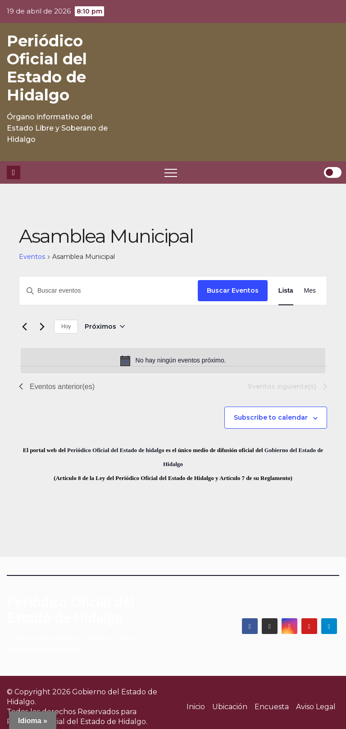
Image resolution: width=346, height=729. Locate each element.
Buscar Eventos (233, 290)
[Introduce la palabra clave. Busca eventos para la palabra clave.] (108, 290)
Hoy (66, 326)
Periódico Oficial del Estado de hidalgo (115, 450)
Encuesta (272, 706)
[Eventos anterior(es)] (24, 326)
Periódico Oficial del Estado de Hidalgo (47, 68)
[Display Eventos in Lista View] (285, 290)
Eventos (32, 257)
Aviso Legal (316, 706)
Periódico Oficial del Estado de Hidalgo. (77, 721)
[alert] (173, 360)
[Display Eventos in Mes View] (310, 290)
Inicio (196, 706)
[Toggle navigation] (171, 172)
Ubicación (229, 706)
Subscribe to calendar (271, 417)
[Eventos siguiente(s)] (41, 326)
